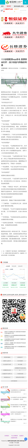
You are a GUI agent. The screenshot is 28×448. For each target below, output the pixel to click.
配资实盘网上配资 (19, 6)
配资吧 (9, 6)
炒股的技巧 (20, 357)
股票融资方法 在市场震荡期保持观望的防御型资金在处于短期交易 (15, 336)
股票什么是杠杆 (7, 361)
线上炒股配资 (14, 435)
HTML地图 (16, 442)
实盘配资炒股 (14, 437)
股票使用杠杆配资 (20, 377)
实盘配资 (21, 435)
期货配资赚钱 (7, 357)
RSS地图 (11, 442)
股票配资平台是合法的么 (20, 369)
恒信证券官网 (23, 10)
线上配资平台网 (7, 364)
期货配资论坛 (7, 377)
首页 (2, 6)
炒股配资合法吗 (7, 370)
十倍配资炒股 (20, 373)
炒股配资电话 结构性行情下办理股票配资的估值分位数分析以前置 (15, 347)
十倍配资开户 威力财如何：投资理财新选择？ (16, 251)
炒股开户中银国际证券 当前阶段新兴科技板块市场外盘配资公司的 (15, 332)
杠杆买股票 (20, 361)
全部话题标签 (14, 381)
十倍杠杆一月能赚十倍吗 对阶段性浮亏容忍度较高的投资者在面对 (15, 343)
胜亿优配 (20, 364)
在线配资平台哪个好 (7, 373)
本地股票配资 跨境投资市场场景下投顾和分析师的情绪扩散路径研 (15, 339)
